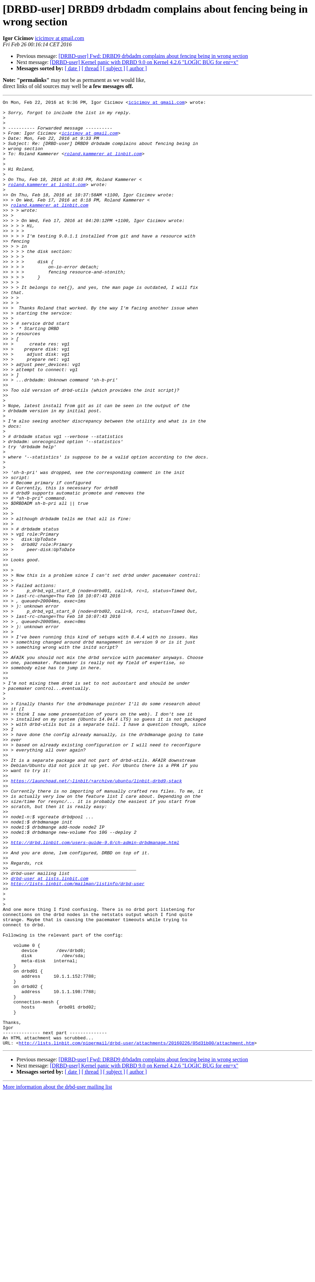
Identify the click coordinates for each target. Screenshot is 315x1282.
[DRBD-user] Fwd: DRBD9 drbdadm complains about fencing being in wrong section (153, 56)
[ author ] (136, 68)
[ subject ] (114, 68)
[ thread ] (92, 68)
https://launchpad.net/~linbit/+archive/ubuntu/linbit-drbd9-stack (96, 917)
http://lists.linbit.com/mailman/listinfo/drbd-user (77, 1041)
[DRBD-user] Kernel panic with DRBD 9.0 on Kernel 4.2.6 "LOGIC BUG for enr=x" (144, 62)
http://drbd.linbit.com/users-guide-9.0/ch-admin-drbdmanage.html (95, 991)
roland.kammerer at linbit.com (103, 165)
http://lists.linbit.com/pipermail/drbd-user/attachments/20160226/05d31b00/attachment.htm (136, 1232)
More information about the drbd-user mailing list (57, 1276)
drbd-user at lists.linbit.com (49, 1034)
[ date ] (72, 68)
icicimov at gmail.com (59, 38)
